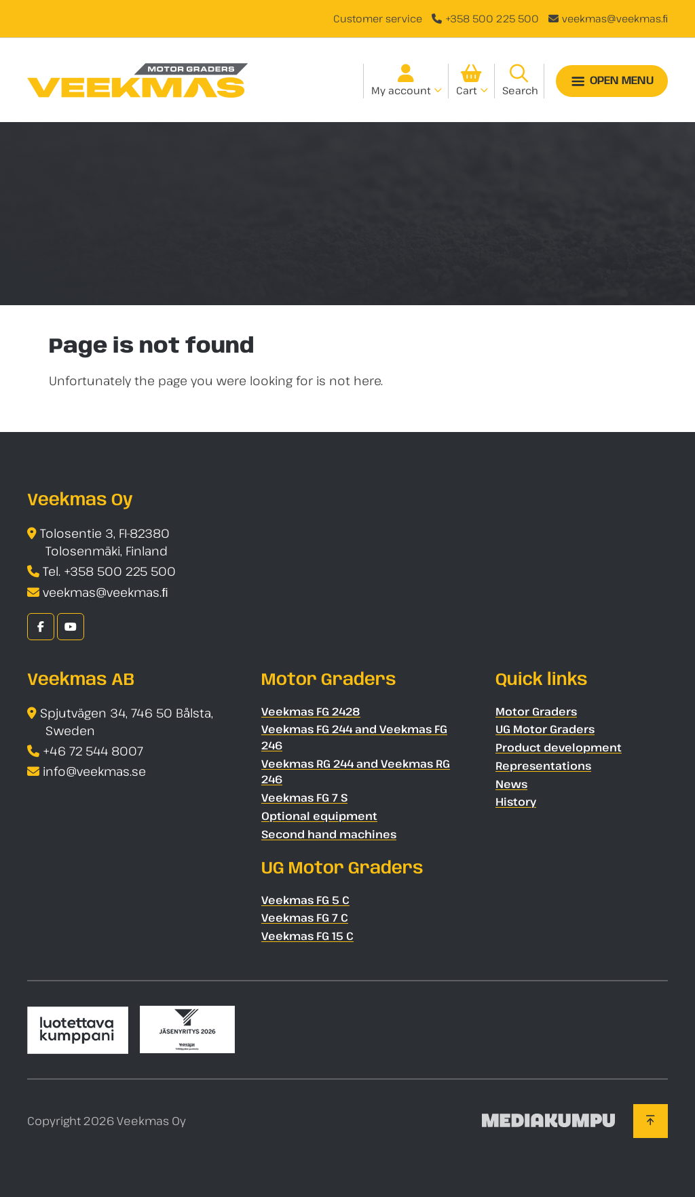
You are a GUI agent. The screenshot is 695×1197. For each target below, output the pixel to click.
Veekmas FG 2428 (310, 711)
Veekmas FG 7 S (304, 797)
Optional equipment (319, 815)
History (515, 801)
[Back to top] (650, 1121)
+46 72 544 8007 (93, 751)
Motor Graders (536, 711)
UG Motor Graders (545, 729)
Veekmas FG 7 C (304, 917)
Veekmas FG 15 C (307, 935)
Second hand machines (328, 834)
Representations (543, 765)
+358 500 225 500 (492, 18)
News (511, 784)
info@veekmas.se (94, 771)
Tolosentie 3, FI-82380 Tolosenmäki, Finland (105, 542)
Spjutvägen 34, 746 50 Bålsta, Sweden (126, 722)
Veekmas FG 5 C (305, 899)
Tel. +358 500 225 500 (109, 571)
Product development (558, 747)
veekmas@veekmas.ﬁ (615, 18)
